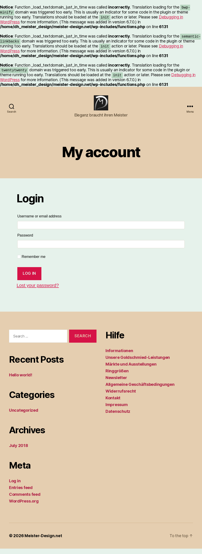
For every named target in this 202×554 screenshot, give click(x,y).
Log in (29, 279)
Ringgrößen (116, 376)
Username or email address (47, 220)
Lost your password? (38, 290)
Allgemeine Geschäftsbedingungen (140, 389)
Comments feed (24, 500)
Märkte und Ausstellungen (131, 369)
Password (33, 239)
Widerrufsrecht (120, 396)
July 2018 (18, 451)
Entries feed (21, 493)
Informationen (119, 356)
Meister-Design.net (43, 541)
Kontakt (112, 403)
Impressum (116, 410)
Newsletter (116, 383)
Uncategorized (23, 415)
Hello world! (20, 380)
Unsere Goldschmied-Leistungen (137, 362)
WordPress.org (24, 506)
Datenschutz (117, 416)
